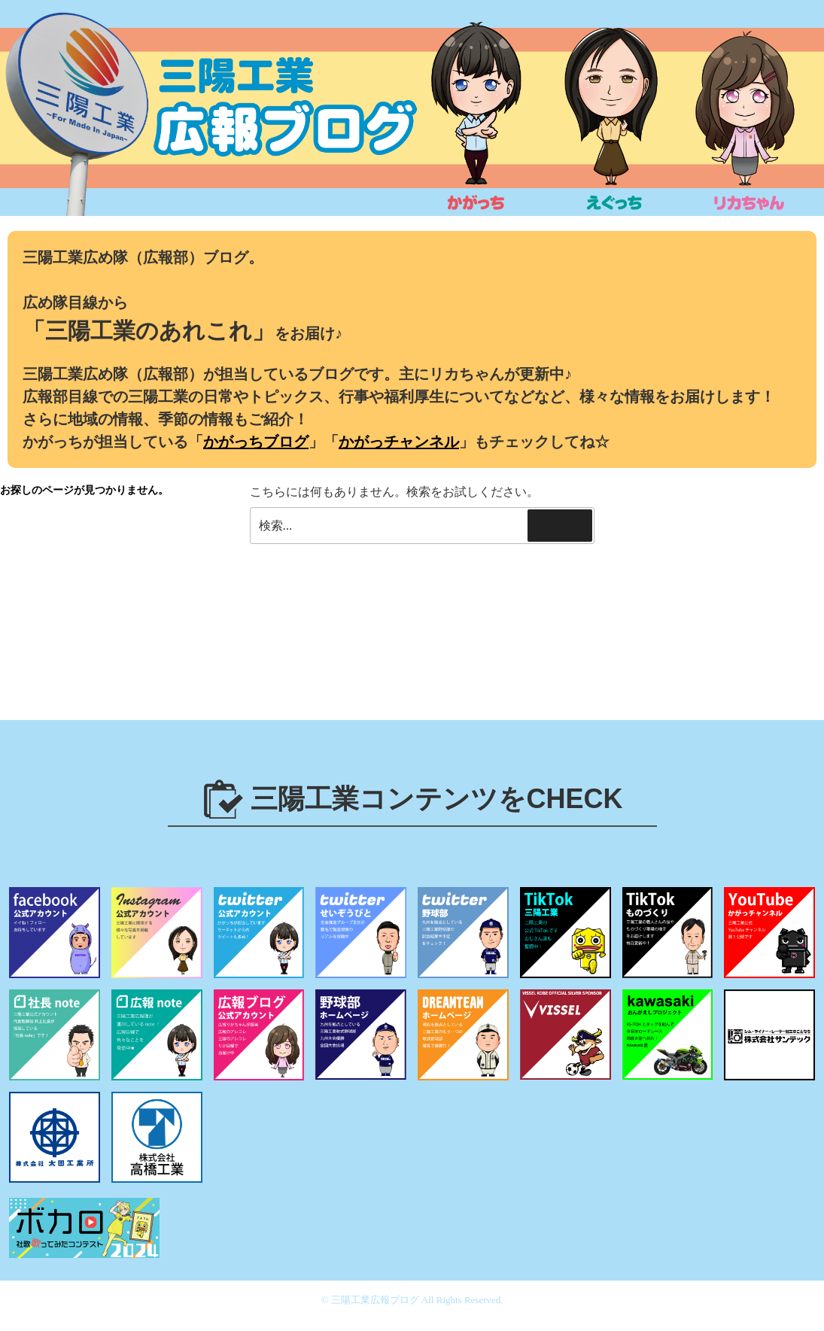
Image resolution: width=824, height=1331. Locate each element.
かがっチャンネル (399, 441)
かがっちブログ (256, 441)
